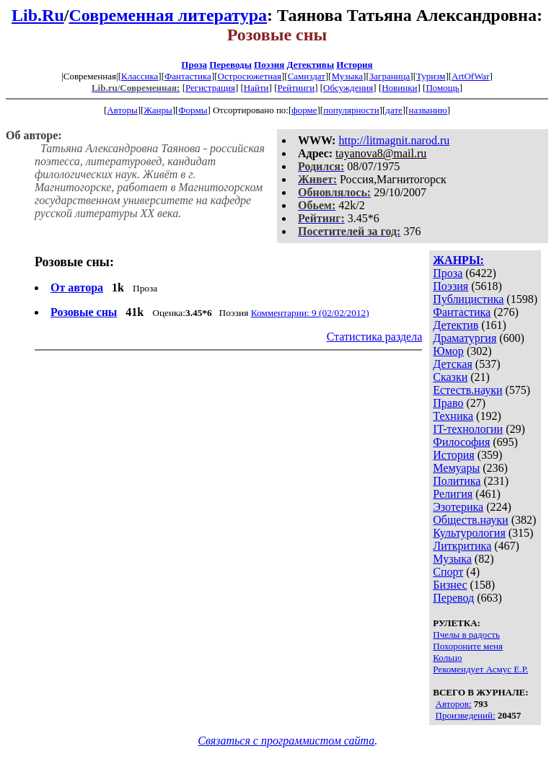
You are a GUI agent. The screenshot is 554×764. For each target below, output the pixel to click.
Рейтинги (296, 87)
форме (304, 110)
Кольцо (447, 657)
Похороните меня (468, 646)
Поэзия (269, 64)
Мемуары (456, 468)
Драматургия (464, 338)
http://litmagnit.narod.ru (393, 140)
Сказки (450, 377)
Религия (452, 494)
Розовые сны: (74, 262)
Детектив (455, 325)
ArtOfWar (470, 76)
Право (448, 403)
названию (428, 110)
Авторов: (454, 703)
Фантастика (187, 76)
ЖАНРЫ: (458, 260)
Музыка (348, 76)
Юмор (448, 351)
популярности (351, 110)
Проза (194, 64)
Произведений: (466, 715)
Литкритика (462, 546)
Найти (256, 87)
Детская (452, 364)
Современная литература (168, 15)
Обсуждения (348, 87)
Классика (139, 76)
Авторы (122, 110)
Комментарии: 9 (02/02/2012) (310, 312)
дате (394, 110)
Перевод (453, 598)
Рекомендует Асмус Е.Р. (480, 669)
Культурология (469, 533)
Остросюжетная (249, 76)
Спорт (448, 572)
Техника (453, 416)
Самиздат (306, 76)
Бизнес (450, 585)
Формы (192, 110)
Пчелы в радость (466, 634)
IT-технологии (468, 429)
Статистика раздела (375, 336)
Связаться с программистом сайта (286, 740)
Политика (456, 481)
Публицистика (468, 299)
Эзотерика (458, 507)
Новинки (399, 87)
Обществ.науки (470, 520)
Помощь (442, 87)
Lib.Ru (38, 15)
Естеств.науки (467, 390)
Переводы (230, 64)
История (354, 64)
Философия (461, 442)
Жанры (158, 110)
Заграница (389, 76)
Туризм (430, 76)
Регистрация (210, 87)
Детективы (310, 64)
